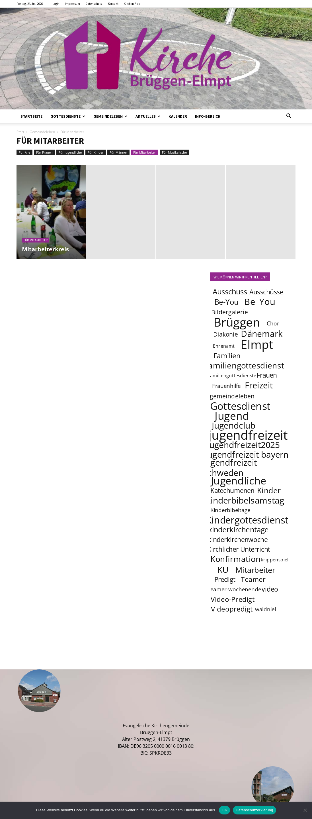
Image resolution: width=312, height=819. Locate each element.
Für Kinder (96, 152)
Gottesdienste (67, 116)
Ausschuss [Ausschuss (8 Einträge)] (230, 292)
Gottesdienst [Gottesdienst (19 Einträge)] (240, 406)
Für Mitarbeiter (144, 152)
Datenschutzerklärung (254, 810)
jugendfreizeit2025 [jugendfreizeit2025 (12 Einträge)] (243, 444)
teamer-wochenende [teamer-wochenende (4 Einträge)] (234, 589)
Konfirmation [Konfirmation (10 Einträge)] (235, 559)
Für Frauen (44, 152)
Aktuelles (148, 116)
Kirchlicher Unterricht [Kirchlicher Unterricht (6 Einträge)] (238, 549)
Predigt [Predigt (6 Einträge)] (224, 579)
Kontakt (113, 4)
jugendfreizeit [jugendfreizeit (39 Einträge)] (248, 435)
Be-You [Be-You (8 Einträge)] (226, 302)
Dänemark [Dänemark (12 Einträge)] (262, 333)
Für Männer (118, 152)
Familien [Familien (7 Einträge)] (227, 355)
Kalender (178, 116)
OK (224, 810)
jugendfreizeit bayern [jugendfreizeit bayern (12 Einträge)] (247, 454)
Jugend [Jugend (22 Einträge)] (232, 415)
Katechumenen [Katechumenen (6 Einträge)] (232, 490)
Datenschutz (93, 4)
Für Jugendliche (70, 152)
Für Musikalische (174, 152)
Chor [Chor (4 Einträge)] (273, 323)
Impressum (72, 4)
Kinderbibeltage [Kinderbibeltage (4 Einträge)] (230, 510)
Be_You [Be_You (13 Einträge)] (260, 301)
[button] (288, 116)
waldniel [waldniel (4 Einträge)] (265, 609)
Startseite (31, 116)
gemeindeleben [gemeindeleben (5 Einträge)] (232, 396)
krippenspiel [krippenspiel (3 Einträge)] (275, 560)
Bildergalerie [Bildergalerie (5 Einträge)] (229, 312)
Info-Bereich (207, 116)
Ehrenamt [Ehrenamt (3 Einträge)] (224, 346)
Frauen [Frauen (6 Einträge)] (266, 375)
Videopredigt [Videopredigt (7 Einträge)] (232, 609)
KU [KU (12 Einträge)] (223, 569)
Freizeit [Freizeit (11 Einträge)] (259, 385)
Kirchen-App (132, 4)
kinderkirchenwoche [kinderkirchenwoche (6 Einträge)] (238, 539)
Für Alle (24, 152)
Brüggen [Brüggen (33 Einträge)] (237, 322)
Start (20, 131)
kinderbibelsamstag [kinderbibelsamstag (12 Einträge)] (245, 500)
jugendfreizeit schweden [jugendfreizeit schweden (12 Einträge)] (230, 467)
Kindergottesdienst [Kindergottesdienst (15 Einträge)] (247, 520)
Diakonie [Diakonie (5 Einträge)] (225, 334)
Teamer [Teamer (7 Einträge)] (253, 579)
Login (56, 4)
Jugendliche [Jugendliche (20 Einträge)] (238, 480)
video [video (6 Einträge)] (270, 589)
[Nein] (305, 810)
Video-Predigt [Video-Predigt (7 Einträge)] (233, 599)
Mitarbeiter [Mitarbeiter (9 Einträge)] (256, 570)
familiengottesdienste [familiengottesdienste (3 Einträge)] (232, 375)
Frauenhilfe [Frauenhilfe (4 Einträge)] (226, 386)
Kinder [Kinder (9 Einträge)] (269, 490)
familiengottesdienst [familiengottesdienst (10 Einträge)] (245, 365)
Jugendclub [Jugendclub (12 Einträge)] (233, 425)
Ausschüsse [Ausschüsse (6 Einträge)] (266, 292)
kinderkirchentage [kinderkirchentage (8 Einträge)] (238, 530)
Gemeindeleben (110, 116)
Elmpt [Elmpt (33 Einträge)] (257, 344)
